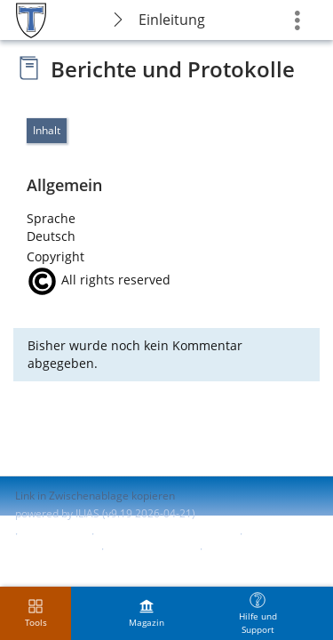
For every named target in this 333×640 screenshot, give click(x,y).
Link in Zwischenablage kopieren (95, 495)
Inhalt (46, 130)
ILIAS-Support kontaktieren (165, 533)
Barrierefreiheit (53, 548)
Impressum (55, 533)
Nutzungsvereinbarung (72, 564)
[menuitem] (146, 613)
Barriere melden (150, 548)
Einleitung (172, 19)
